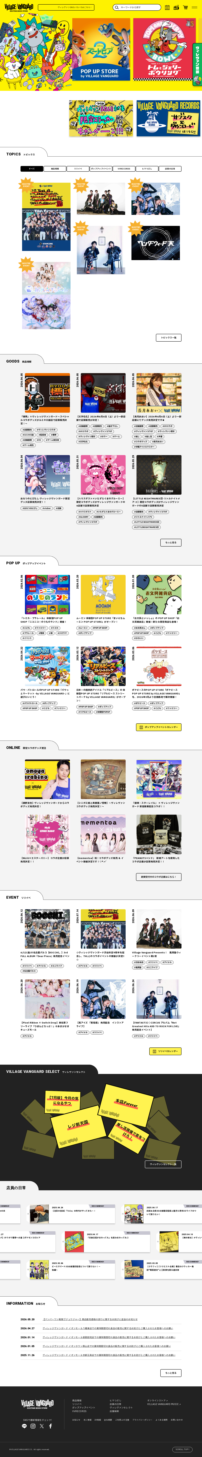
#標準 (53, 434)
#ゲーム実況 (28, 445)
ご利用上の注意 (122, 1420)
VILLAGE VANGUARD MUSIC (163, 1404)
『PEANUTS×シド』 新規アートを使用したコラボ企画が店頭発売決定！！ (156, 860)
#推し (137, 436)
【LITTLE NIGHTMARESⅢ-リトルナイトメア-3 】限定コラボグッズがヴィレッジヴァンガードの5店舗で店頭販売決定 (156, 502)
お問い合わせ (177, 1420)
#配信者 (42, 434)
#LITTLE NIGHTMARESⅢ (146, 522)
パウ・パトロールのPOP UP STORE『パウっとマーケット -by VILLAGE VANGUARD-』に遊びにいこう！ (45, 693)
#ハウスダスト (84, 511)
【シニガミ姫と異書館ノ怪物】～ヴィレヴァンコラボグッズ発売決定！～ (100, 804)
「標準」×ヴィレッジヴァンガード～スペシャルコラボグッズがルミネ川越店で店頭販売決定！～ (45, 420)
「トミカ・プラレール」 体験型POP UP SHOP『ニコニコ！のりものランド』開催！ (44, 620)
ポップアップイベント (101, 168)
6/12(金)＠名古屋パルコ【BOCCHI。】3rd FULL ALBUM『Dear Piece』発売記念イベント (45, 956)
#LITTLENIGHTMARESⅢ (146, 527)
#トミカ (54, 628)
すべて (32, 168)
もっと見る (170, 542)
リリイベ (78, 168)
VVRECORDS (124, 168)
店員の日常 (170, 168)
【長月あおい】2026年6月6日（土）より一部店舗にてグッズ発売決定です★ (156, 418)
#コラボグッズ (140, 441)
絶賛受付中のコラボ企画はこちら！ (158, 877)
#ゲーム (116, 436)
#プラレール (28, 633)
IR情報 (98, 1420)
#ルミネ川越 (28, 434)
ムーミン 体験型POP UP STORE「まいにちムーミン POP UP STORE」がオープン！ (100, 620)
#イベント (27, 638)
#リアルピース (84, 712)
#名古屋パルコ (29, 971)
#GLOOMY (83, 517)
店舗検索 (114, 1411)
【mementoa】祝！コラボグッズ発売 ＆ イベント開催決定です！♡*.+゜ (100, 860)
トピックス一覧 (168, 337)
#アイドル (41, 966)
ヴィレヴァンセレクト (121, 1408)
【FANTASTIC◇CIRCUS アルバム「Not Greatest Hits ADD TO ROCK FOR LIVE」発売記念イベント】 (156, 1026)
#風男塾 (137, 967)
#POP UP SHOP (100, 628)
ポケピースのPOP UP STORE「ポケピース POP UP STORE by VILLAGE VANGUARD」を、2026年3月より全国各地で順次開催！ (156, 693)
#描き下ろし (112, 426)
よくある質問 (162, 1420)
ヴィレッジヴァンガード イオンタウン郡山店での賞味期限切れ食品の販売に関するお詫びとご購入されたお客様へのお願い (107, 1346)
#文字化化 (83, 441)
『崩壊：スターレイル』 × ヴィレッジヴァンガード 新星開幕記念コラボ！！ (156, 804)
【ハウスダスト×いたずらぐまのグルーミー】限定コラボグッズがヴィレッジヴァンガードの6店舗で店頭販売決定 (100, 502)
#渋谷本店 (138, 962)
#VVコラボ (83, 431)
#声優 (159, 436)
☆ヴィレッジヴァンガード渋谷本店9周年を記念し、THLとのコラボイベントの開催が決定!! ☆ (100, 956)
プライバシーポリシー (142, 1420)
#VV (39, 440)
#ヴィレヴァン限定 (86, 436)
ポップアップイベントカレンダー (161, 727)
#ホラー (103, 436)
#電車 (41, 633)
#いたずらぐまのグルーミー (108, 511)
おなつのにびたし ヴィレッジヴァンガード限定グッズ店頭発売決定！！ (45, 500)
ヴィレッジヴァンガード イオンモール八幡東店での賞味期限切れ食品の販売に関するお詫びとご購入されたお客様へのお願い (108, 1328)
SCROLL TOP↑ (183, 1449)
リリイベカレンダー (168, 1051)
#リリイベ (27, 966)
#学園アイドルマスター (144, 446)
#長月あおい (157, 441)
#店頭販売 (27, 429)
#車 (51, 633)
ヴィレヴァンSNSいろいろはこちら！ (89, 7)
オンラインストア (156, 1400)
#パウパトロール (30, 703)
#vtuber (46, 508)
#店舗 (58, 508)
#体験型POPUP (103, 712)
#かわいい (138, 638)
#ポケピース (139, 703)
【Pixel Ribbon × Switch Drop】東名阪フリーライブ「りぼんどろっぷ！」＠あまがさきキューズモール (45, 1026)
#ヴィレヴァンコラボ (46, 429)
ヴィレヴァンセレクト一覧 (163, 1164)
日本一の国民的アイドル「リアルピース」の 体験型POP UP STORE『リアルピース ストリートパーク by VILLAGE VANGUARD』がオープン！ (101, 695)
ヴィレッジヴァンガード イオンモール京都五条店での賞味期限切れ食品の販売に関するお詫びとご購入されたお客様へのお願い (109, 1355)
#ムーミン (83, 628)
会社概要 (108, 1420)
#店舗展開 (27, 440)
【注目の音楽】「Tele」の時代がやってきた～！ (97, 1211)
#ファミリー (40, 628)
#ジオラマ (62, 633)
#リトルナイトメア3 (143, 517)
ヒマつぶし (147, 168)
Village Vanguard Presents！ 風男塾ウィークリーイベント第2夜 (156, 954)
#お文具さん (139, 628)
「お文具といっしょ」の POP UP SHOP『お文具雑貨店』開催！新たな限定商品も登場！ (155, 620)
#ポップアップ (84, 633)
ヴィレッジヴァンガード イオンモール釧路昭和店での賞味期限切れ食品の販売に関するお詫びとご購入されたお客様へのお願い (109, 1337)
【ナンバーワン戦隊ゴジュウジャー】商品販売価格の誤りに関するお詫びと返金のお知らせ (90, 1319)
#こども (26, 628)
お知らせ (76, 1420)
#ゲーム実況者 (52, 440)
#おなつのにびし (30, 508)
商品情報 (55, 168)
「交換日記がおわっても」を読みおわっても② (84, 1237)
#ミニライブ (56, 966)
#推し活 (148, 436)
